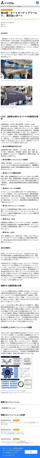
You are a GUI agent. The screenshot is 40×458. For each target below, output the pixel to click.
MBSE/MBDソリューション (9, 408)
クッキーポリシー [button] (8, 455)
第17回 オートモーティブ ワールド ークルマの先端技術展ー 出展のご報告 (12, 432)
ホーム (2, 6)
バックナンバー (10, 6)
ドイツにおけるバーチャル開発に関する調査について (17, 442)
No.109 (19, 6)
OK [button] (31, 452)
